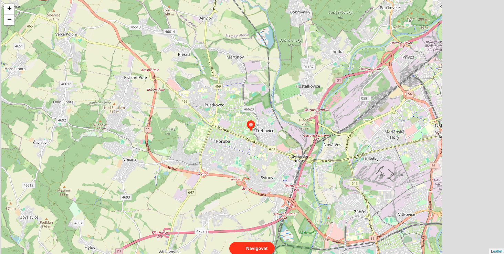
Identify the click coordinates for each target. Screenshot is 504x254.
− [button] (9, 20)
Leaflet (496, 245)
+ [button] (9, 9)
